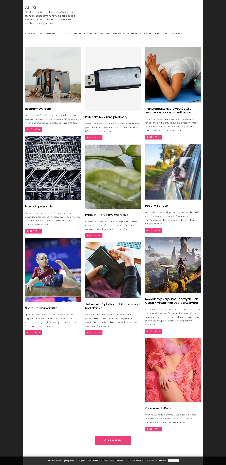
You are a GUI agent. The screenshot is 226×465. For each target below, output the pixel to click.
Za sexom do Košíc (158, 408)
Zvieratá (177, 33)
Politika (105, 33)
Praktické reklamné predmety (106, 117)
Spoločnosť (134, 33)
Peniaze (77, 33)
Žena (156, 33)
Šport (147, 33)
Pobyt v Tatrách (156, 206)
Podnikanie (90, 33)
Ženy (164, 33)
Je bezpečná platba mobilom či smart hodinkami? (112, 306)
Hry (41, 33)
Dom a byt (31, 33)
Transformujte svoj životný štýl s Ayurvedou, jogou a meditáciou (168, 110)
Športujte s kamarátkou (42, 308)
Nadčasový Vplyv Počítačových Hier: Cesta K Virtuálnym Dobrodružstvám (171, 301)
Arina (30, 7)
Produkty (118, 33)
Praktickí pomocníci (39, 206)
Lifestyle (65, 33)
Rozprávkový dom (38, 109)
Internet (52, 33)
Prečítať (33, 129)
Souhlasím (173, 460)
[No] (222, 460)
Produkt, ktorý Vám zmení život (107, 215)
